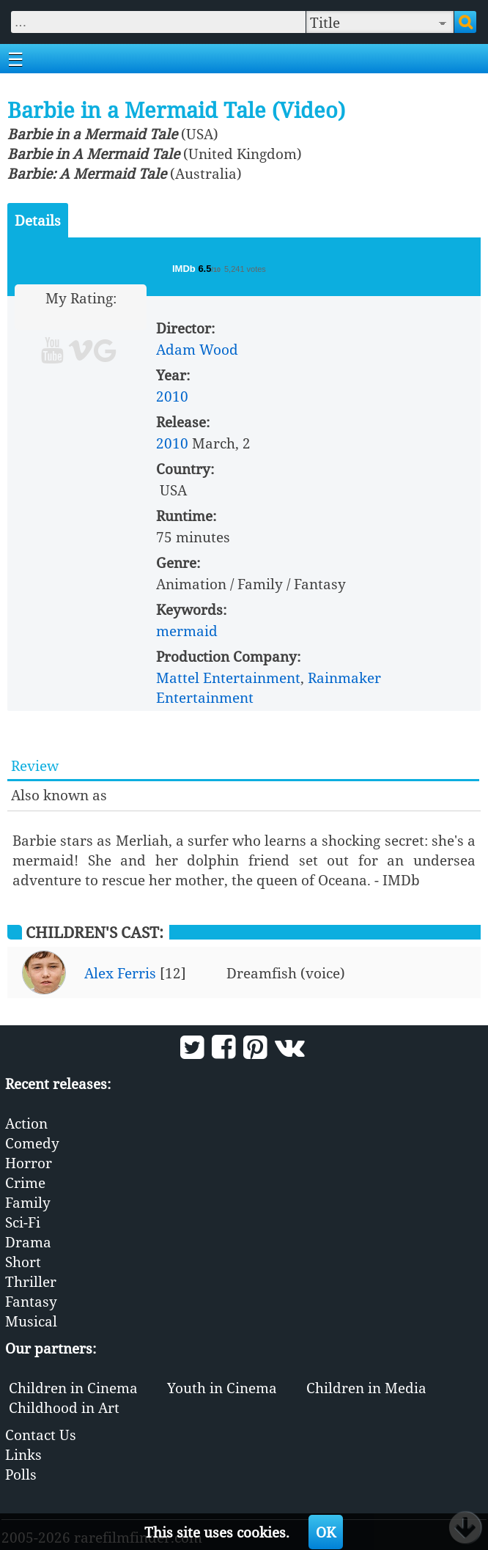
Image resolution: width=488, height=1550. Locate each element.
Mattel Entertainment (228, 677)
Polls (21, 1474)
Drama (28, 1242)
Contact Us (40, 1434)
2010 (172, 396)
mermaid (187, 631)
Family (28, 1202)
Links (23, 1454)
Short (23, 1262)
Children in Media (366, 1388)
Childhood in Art (64, 1407)
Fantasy (31, 1301)
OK (326, 1532)
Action (26, 1123)
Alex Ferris (120, 973)
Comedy (32, 1143)
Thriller (30, 1281)
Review (35, 765)
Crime (25, 1182)
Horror (28, 1163)
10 (136, 317)
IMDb (185, 268)
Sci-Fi (22, 1222)
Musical (31, 1321)
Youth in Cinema (222, 1388)
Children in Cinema (73, 1388)
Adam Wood (197, 349)
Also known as (59, 795)
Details (38, 220)
